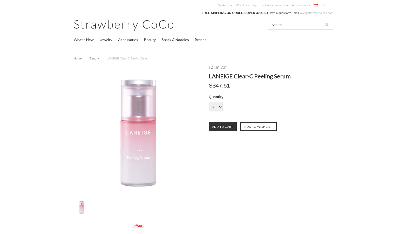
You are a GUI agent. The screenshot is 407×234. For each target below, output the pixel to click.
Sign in (256, 5)
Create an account (277, 5)
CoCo (124, 24)
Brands (200, 39)
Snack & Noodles (175, 39)
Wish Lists (242, 5)
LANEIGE (218, 67)
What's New (84, 39)
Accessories (128, 39)
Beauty (150, 39)
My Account (225, 5)
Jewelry (106, 39)
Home (78, 58)
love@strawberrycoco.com (316, 13)
